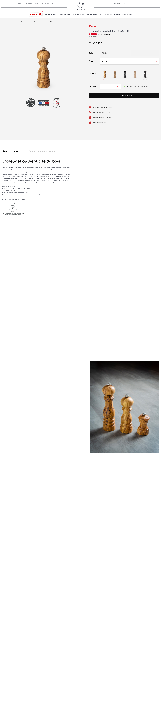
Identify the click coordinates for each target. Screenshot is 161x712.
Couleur (92, 74)
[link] (128, 4)
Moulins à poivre (25, 22)
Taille (91, 53)
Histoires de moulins (47, 3)
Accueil (4, 22)
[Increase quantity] (118, 86)
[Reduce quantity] (103, 86)
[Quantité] (110, 86)
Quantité (92, 86)
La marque (19, 3)
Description (10, 151)
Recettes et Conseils (32, 3)
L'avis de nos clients (41, 151)
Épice (91, 61)
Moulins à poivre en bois (41, 22)
